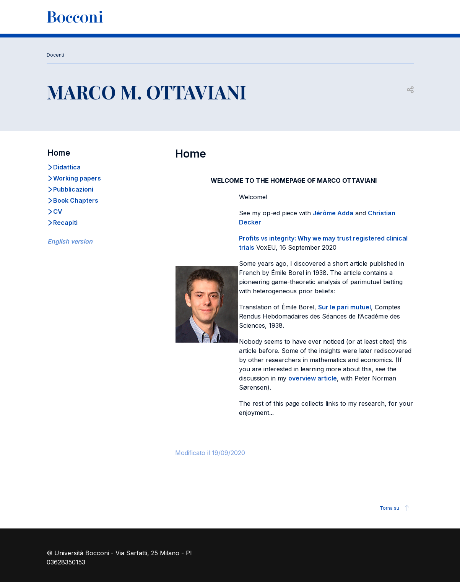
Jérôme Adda (333, 213)
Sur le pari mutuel (344, 307)
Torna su (395, 508)
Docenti (55, 55)
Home (58, 153)
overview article (312, 378)
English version (70, 241)
